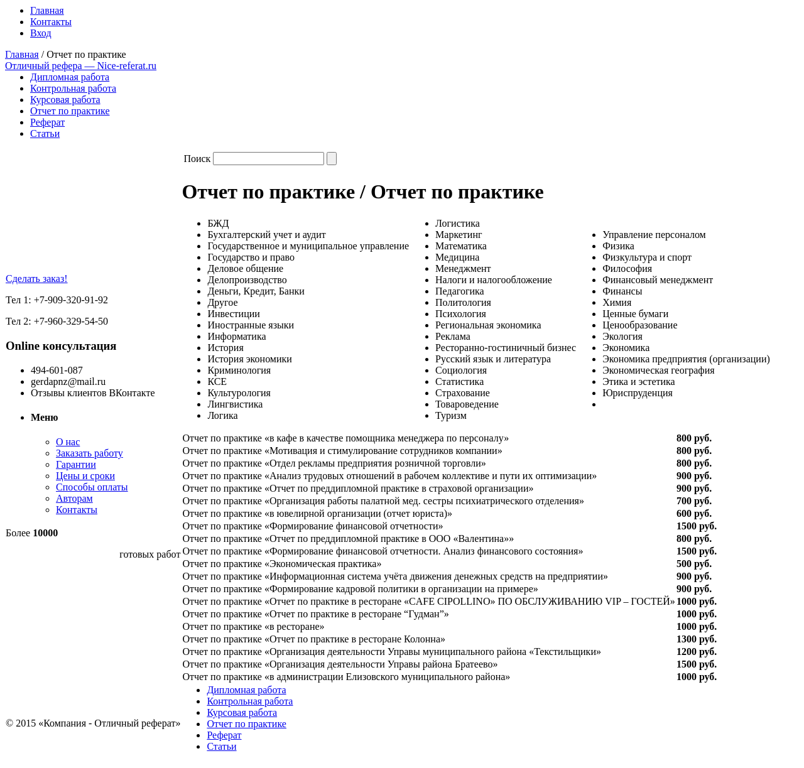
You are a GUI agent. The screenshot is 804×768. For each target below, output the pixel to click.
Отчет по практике (70, 110)
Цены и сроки (85, 475)
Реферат (47, 122)
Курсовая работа (65, 99)
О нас (68, 441)
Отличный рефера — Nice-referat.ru (80, 65)
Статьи (45, 133)
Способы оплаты (92, 487)
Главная (47, 10)
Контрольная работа (73, 88)
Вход (41, 33)
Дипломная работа (69, 77)
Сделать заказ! (37, 278)
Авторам (74, 498)
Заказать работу (89, 453)
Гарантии (76, 464)
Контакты (51, 21)
